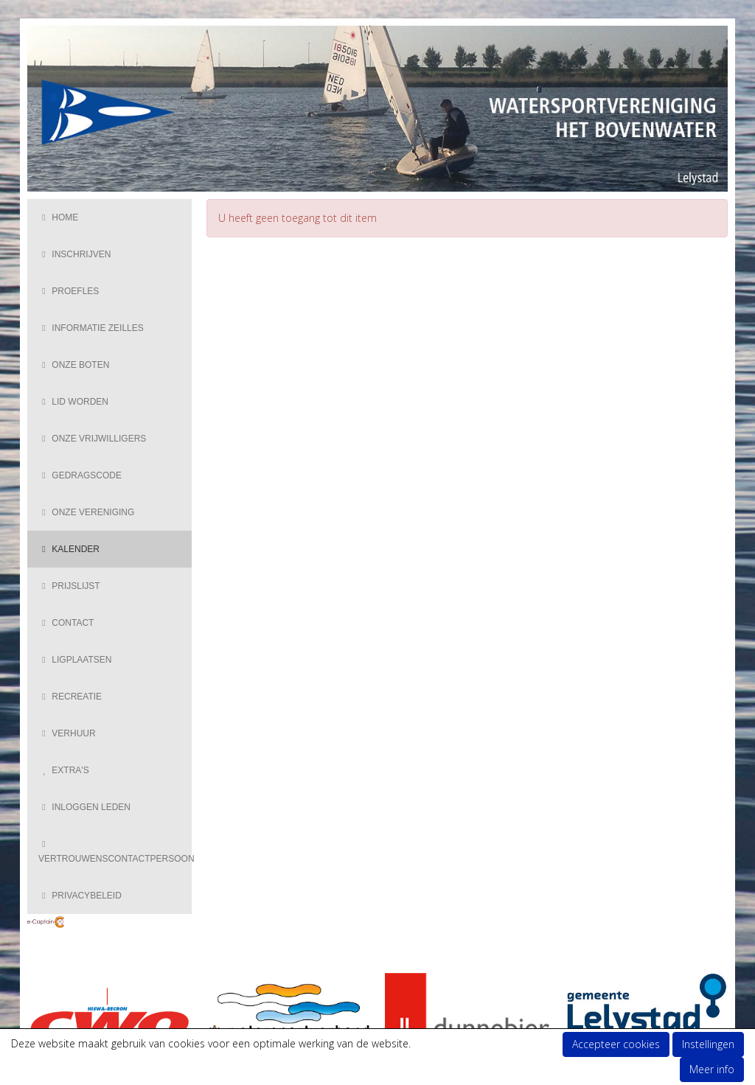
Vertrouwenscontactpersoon (115, 853)
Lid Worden (73, 402)
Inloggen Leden (84, 807)
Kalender (69, 549)
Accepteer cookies (616, 1044)
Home (58, 217)
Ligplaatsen (74, 660)
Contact (66, 623)
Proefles (68, 291)
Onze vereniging (86, 512)
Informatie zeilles (91, 328)
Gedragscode (80, 475)
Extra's (63, 770)
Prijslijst (69, 586)
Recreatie (70, 696)
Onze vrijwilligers (92, 438)
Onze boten (73, 365)
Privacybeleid (80, 895)
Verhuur (67, 733)
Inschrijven (74, 254)
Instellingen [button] (708, 1044)
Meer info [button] (711, 1069)
